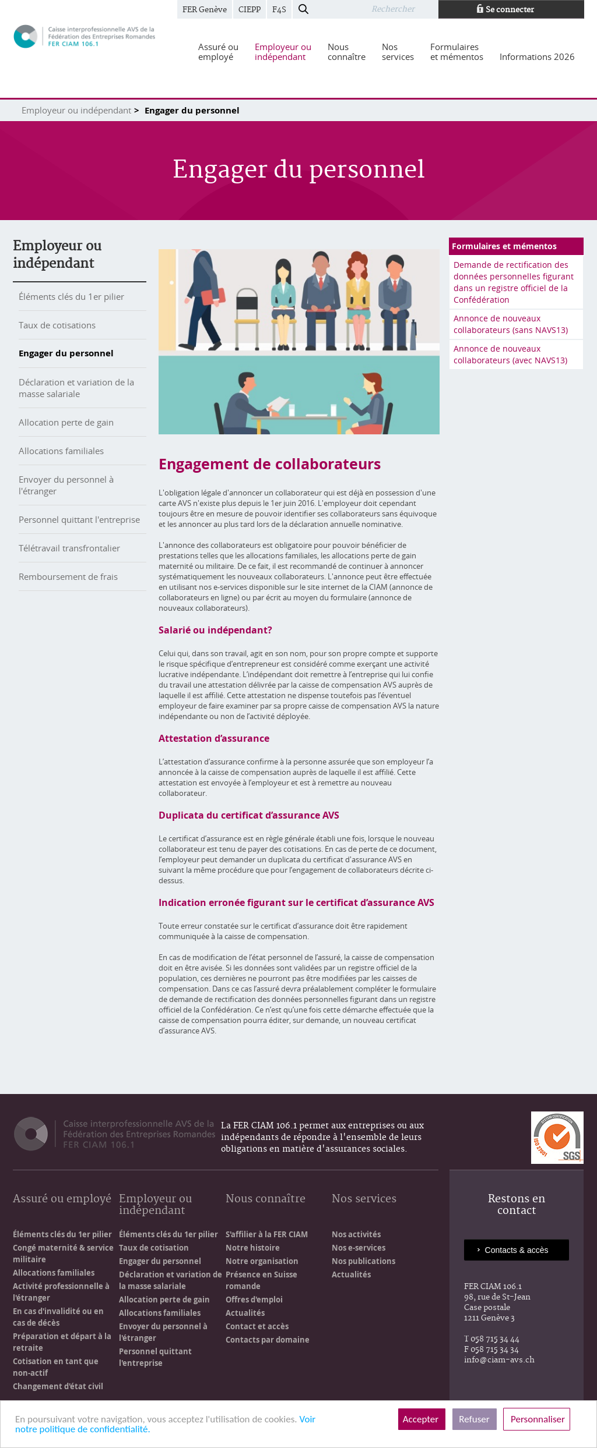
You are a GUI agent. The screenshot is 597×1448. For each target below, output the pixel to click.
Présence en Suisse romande (261, 1280)
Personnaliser (536, 1419)
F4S (279, 10)
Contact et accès (257, 1326)
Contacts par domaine (268, 1339)
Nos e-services (358, 1247)
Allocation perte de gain (66, 422)
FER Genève (204, 10)
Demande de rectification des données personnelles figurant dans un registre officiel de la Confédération (514, 282)
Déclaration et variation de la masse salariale (76, 387)
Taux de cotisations (57, 325)
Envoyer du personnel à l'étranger (163, 1332)
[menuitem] (218, 52)
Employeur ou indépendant (76, 110)
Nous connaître (265, 1200)
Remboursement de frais (68, 576)
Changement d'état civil (58, 1386)
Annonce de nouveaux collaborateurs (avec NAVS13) (510, 354)
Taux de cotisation (154, 1247)
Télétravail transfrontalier (69, 548)
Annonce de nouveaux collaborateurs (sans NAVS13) (511, 324)
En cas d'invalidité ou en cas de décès (58, 1317)
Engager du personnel (66, 353)
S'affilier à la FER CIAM (267, 1234)
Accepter (422, 1419)
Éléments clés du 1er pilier (71, 296)
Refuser (474, 1419)
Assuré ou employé (62, 1200)
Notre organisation (262, 1261)
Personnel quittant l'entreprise (79, 519)
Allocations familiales (61, 450)
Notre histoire (253, 1247)
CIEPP (249, 10)
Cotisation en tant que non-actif (56, 1367)
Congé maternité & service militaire (63, 1253)
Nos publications (363, 1261)
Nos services (364, 1200)
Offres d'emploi (254, 1299)
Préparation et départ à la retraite (62, 1342)
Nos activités (356, 1234)
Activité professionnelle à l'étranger (61, 1292)
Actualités (245, 1313)
